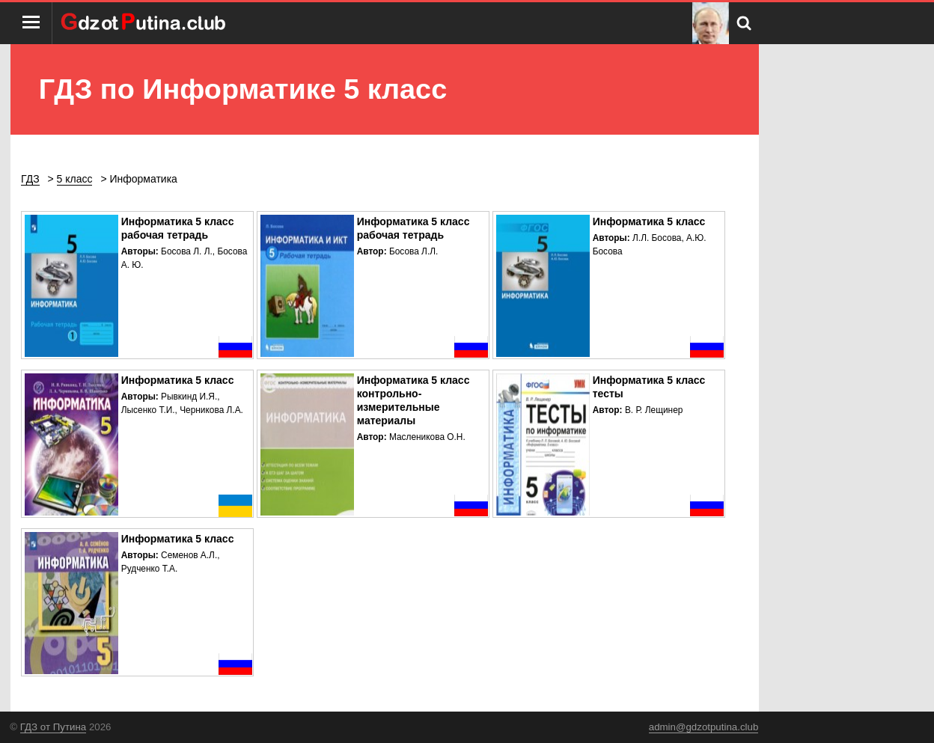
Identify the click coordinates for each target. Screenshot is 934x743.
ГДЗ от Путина (53, 727)
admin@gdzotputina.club (704, 727)
